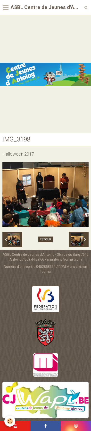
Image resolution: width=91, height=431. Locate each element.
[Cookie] (9, 421)
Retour (45, 239)
